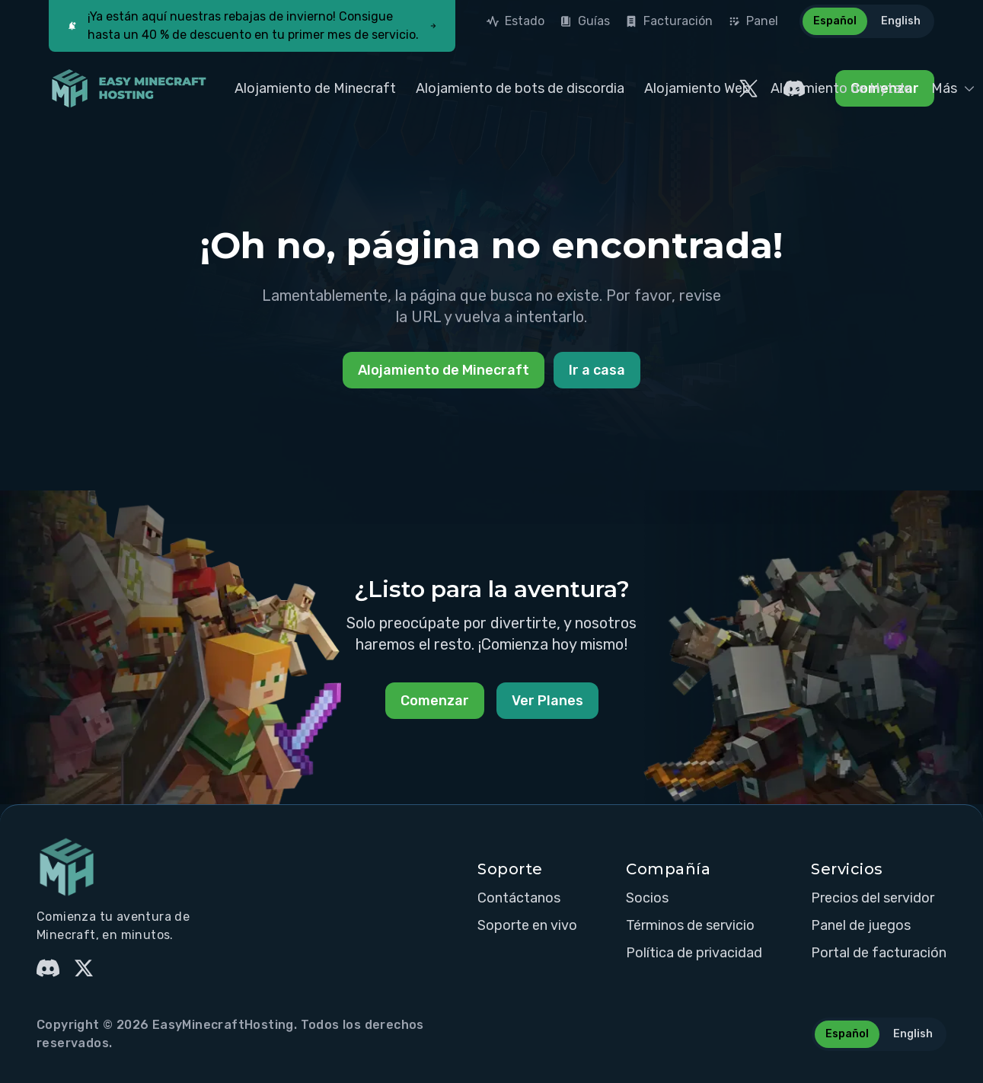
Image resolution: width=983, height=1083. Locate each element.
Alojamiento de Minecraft (315, 88)
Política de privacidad (694, 952)
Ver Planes (547, 700)
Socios (647, 898)
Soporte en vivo (527, 925)
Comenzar (435, 700)
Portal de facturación (878, 952)
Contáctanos (518, 898)
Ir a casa (597, 370)
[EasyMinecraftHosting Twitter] (748, 88)
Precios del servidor (872, 898)
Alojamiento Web (697, 88)
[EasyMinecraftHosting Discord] (794, 88)
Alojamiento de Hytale (841, 88)
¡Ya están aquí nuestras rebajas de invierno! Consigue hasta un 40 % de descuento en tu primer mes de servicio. (253, 25)
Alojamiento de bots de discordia (520, 88)
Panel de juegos (861, 925)
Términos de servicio (690, 925)
